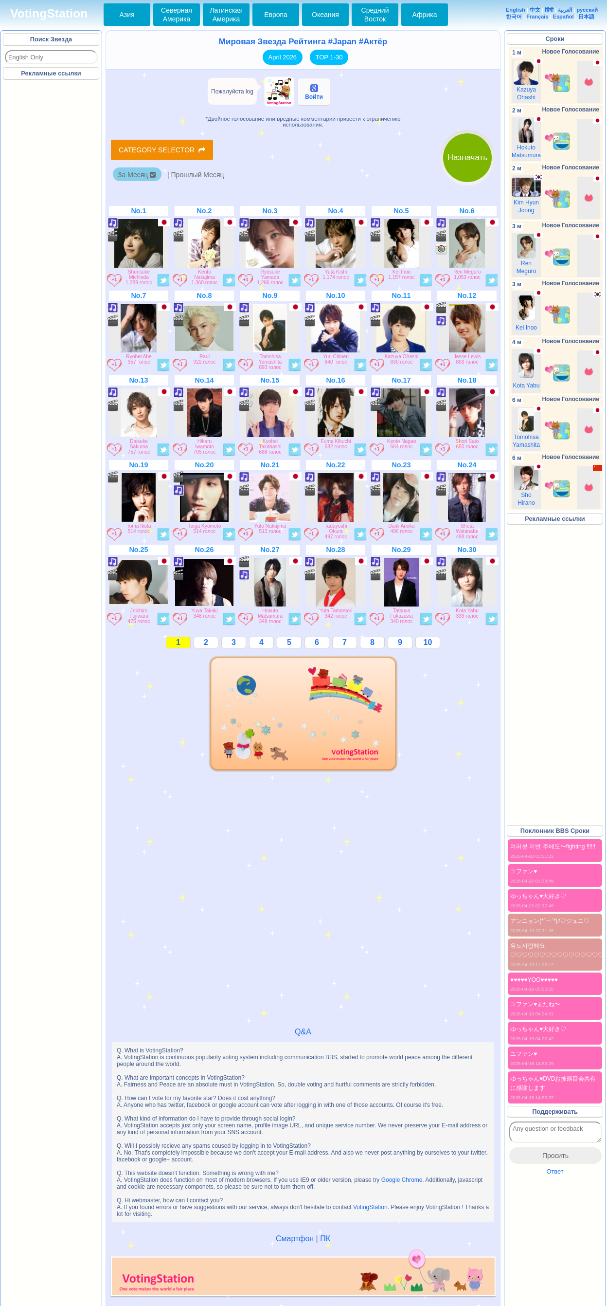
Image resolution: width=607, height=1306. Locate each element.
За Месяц (137, 175)
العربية (565, 10)
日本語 (586, 16)
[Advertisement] (51, 228)
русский (587, 10)
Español (563, 16)
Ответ (554, 1171)
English (515, 10)
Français (537, 16)
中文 (535, 10)
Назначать (467, 157)
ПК (325, 1238)
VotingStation (49, 13)
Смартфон (295, 1238)
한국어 (514, 16)
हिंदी (549, 10)
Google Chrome (402, 1180)
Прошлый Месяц (197, 175)
